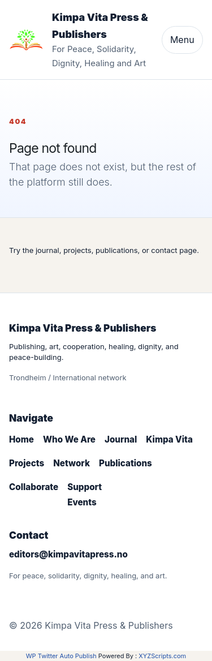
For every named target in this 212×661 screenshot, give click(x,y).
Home (21, 439)
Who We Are (69, 439)
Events (82, 502)
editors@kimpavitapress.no (68, 554)
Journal (121, 439)
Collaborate (33, 487)
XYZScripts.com (162, 656)
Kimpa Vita (169, 439)
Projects (26, 463)
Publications (125, 463)
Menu (182, 39)
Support (84, 487)
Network (71, 463)
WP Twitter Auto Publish (61, 656)
